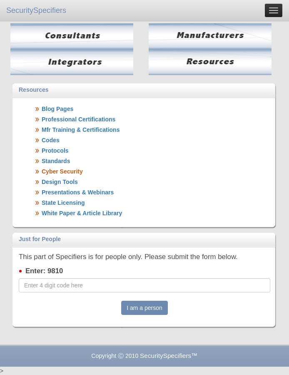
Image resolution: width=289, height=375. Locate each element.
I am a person (144, 308)
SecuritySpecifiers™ (169, 355)
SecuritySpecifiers (36, 10)
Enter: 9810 (44, 271)
